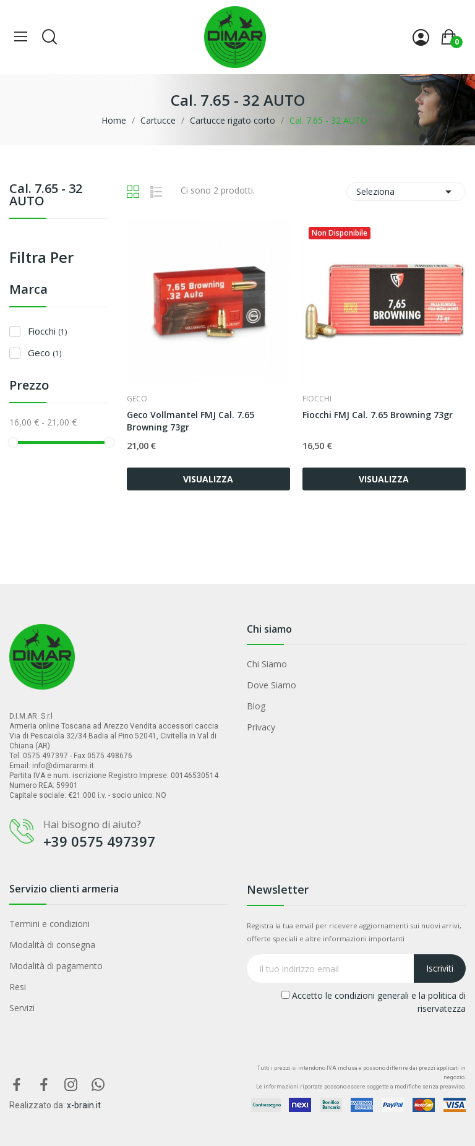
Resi (17, 987)
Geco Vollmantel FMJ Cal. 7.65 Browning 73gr (190, 421)
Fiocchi (47, 331)
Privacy (261, 727)
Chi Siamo (267, 664)
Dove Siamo (271, 685)
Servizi (22, 1008)
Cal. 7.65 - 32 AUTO (45, 195)
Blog (256, 706)
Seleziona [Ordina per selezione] (406, 191)
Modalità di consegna (52, 945)
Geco (44, 352)
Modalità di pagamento (56, 966)
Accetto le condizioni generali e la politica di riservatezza (373, 1002)
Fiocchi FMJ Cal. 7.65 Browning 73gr (377, 415)
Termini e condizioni (49, 924)
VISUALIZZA (208, 479)
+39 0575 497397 (99, 841)
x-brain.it (84, 1105)
